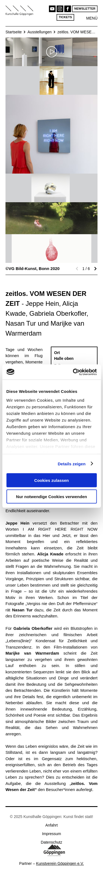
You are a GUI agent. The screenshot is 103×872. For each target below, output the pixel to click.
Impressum (51, 833)
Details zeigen (71, 463)
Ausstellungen (39, 32)
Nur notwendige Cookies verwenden (51, 496)
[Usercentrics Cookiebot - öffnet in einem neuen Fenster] (73, 372)
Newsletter (84, 8)
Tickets (65, 17)
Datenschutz (51, 842)
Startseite (13, 32)
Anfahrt (51, 825)
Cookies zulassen (51, 480)
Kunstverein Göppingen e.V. (60, 863)
